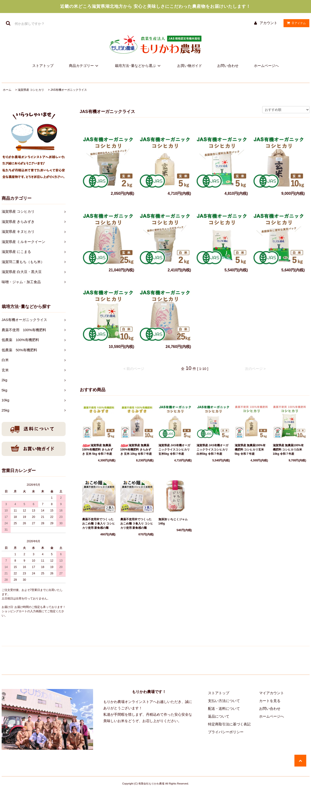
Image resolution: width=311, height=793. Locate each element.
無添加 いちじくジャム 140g (174, 521)
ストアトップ (43, 66)
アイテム (295, 23)
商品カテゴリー (84, 66)
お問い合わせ (228, 66)
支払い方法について (224, 701)
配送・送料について (224, 708)
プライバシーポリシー (225, 732)
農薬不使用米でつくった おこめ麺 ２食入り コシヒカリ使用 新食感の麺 (98, 523)
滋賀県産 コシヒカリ (31, 89)
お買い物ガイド (189, 66)
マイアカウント (271, 693)
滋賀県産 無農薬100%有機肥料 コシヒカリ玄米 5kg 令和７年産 (250, 449)
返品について (218, 716)
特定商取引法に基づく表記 (229, 724)
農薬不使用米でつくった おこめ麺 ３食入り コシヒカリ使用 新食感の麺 (136, 523)
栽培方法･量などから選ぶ (138, 66)
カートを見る (269, 701)
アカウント (268, 23)
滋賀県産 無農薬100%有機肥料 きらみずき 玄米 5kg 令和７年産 (97, 449)
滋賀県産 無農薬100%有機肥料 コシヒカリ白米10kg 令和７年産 (288, 449)
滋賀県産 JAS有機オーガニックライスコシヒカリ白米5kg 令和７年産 (213, 449)
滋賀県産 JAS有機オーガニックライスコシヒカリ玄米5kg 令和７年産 (174, 449)
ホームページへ (266, 66)
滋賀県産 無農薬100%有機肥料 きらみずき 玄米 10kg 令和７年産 (136, 449)
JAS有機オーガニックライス (68, 89)
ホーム (7, 89)
